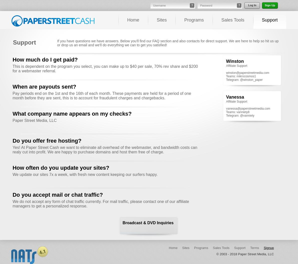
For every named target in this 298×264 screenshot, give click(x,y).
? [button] (192, 5)
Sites (162, 20)
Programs (194, 20)
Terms (254, 248)
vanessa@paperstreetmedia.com (248, 108)
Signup (269, 248)
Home (133, 20)
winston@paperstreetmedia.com (247, 73)
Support (270, 20)
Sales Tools (232, 20)
